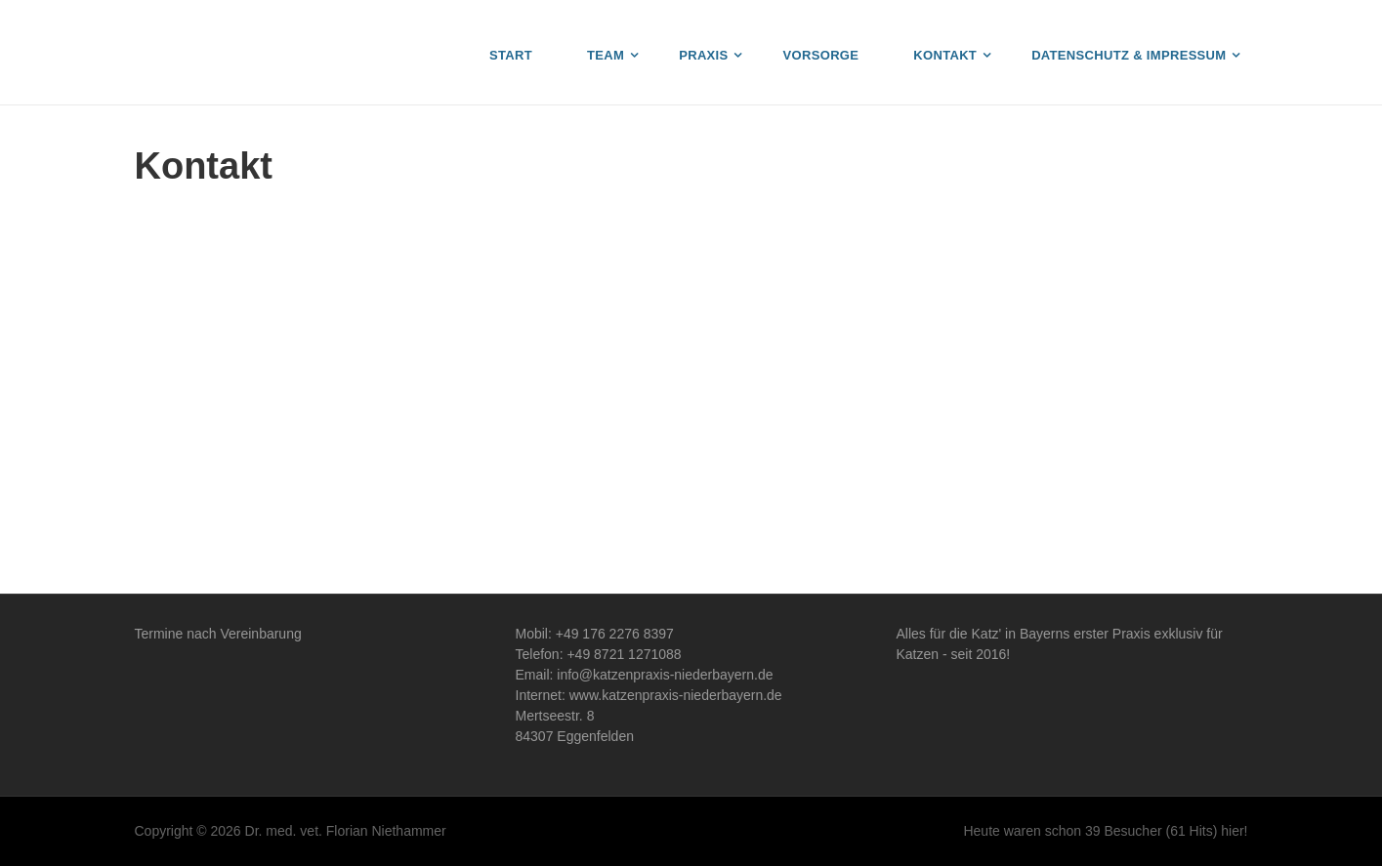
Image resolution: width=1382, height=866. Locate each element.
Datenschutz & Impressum (1128, 55)
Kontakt (945, 55)
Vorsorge (821, 55)
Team (605, 55)
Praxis (703, 55)
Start (510, 55)
